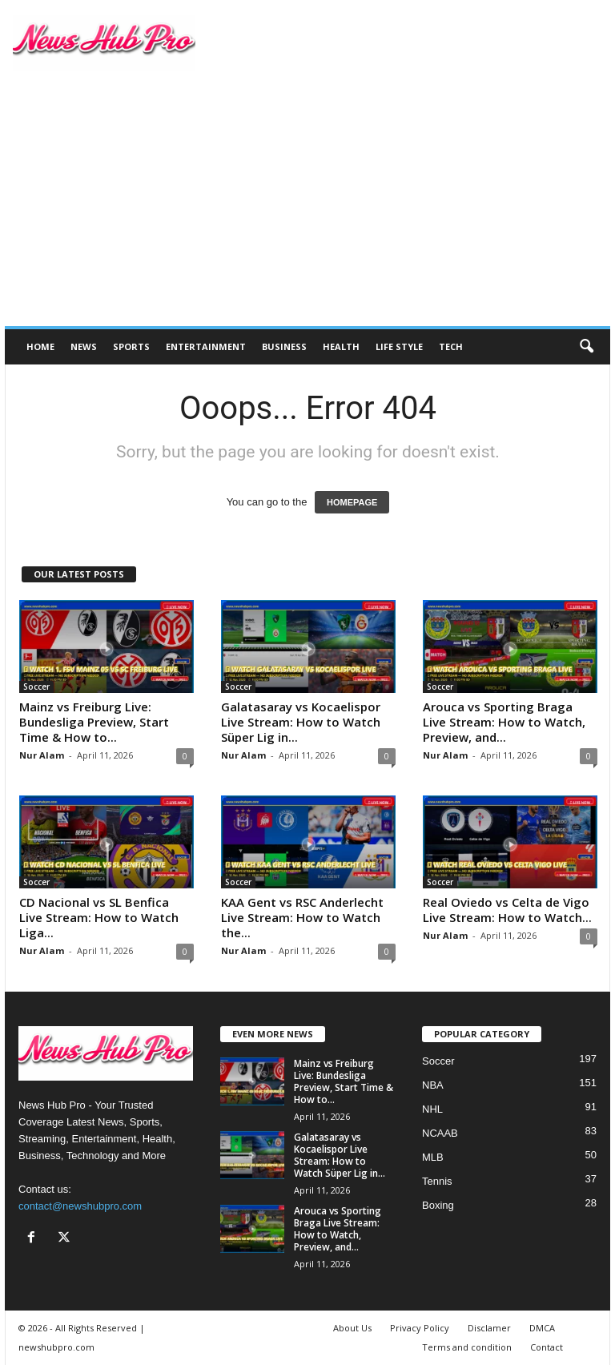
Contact (546, 1347)
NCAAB (440, 1133)
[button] (586, 346)
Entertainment (206, 346)
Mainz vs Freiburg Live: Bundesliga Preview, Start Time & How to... (94, 722)
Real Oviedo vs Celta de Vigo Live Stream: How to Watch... (507, 909)
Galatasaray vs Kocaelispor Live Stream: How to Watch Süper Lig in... (300, 722)
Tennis (437, 1181)
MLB (433, 1157)
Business (284, 346)
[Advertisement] (307, 206)
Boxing (438, 1205)
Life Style (399, 346)
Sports (131, 346)
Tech (451, 346)
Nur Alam (41, 755)
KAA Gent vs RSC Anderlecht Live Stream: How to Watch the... (302, 917)
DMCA (542, 1328)
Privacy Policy (419, 1328)
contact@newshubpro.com (80, 1206)
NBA (433, 1085)
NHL (432, 1109)
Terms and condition (467, 1347)
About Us (352, 1328)
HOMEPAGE (352, 502)
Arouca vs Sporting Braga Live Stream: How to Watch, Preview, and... (504, 722)
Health (341, 346)
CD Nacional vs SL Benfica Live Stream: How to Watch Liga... (99, 917)
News (83, 346)
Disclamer (489, 1328)
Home (40, 346)
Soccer (36, 686)
